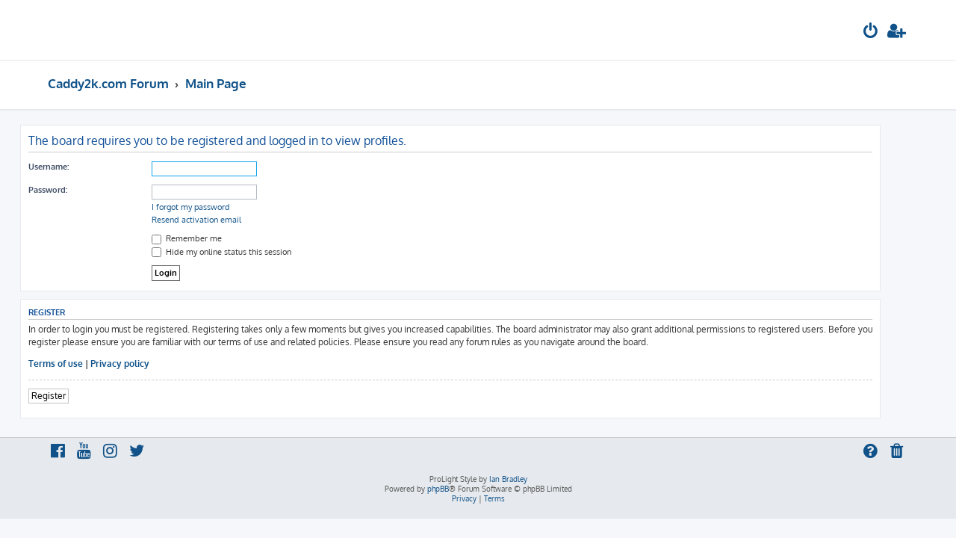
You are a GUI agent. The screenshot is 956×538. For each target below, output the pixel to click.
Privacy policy (147, 363)
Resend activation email (224, 219)
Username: (76, 166)
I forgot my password (218, 207)
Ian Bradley (508, 478)
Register (76, 395)
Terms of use (83, 363)
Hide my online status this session (249, 252)
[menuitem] (870, 32)
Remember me (214, 238)
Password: (75, 190)
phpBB (438, 488)
